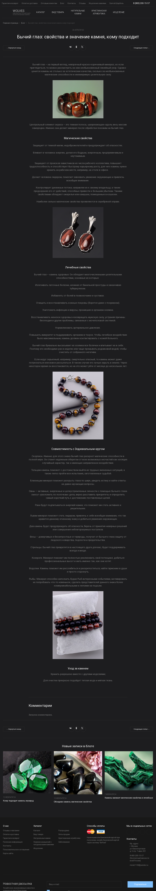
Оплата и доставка (29, 3)
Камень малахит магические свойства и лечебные (129, 798)
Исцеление (118, 12)
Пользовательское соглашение (16, 850)
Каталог (40, 12)
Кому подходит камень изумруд (18, 801)
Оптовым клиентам (49, 3)
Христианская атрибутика (98, 12)
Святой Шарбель (116, 3)
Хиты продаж (64, 834)
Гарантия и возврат (10, 3)
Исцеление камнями (97, 3)
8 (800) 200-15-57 (141, 3)
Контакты (72, 3)
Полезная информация (12, 842)
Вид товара (58, 12)
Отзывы (82, 3)
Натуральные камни (78, 12)
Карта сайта (8, 853)
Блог (62, 3)
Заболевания (64, 842)
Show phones (151, 3)
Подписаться (140, 884)
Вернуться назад (15, 48)
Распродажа (63, 831)
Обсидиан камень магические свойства (73, 802)
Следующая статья (140, 48)
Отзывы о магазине (11, 831)
